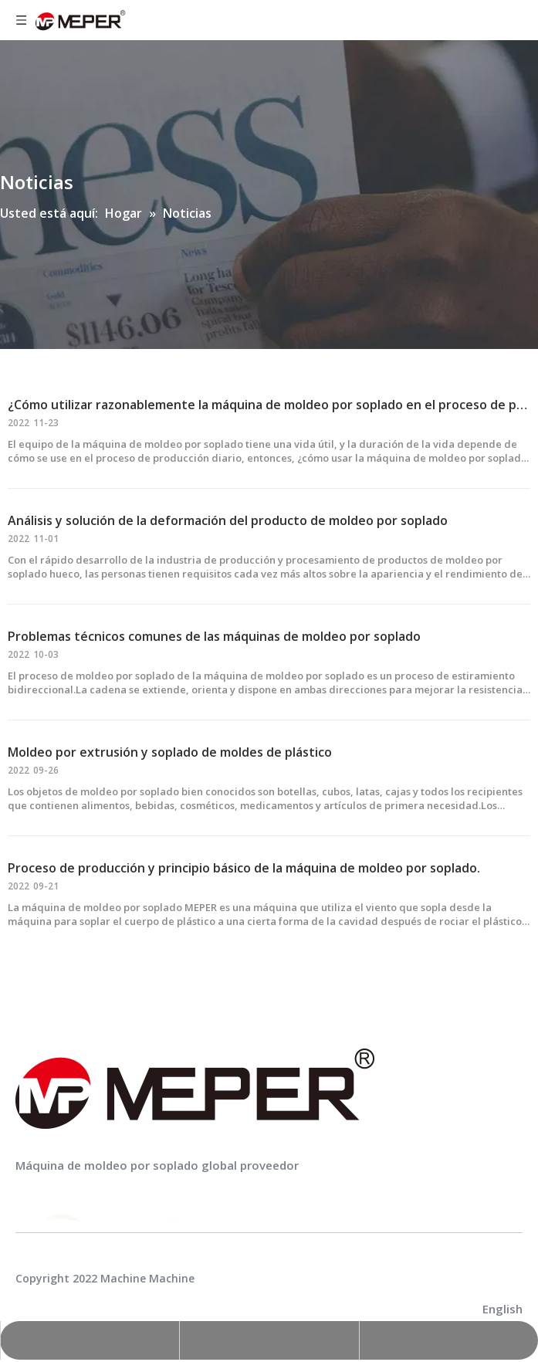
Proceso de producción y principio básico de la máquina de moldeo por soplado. (244, 867)
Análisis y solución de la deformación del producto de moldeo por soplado (228, 520)
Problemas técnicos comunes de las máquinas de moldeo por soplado (214, 636)
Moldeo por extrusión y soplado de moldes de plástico (170, 752)
